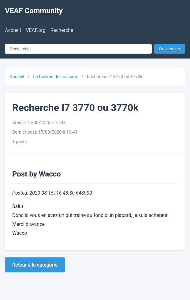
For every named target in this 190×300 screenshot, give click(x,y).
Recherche (61, 30)
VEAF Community (34, 10)
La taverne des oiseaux (55, 76)
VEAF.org (35, 30)
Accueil (13, 30)
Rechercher (169, 49)
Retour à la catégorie (35, 265)
